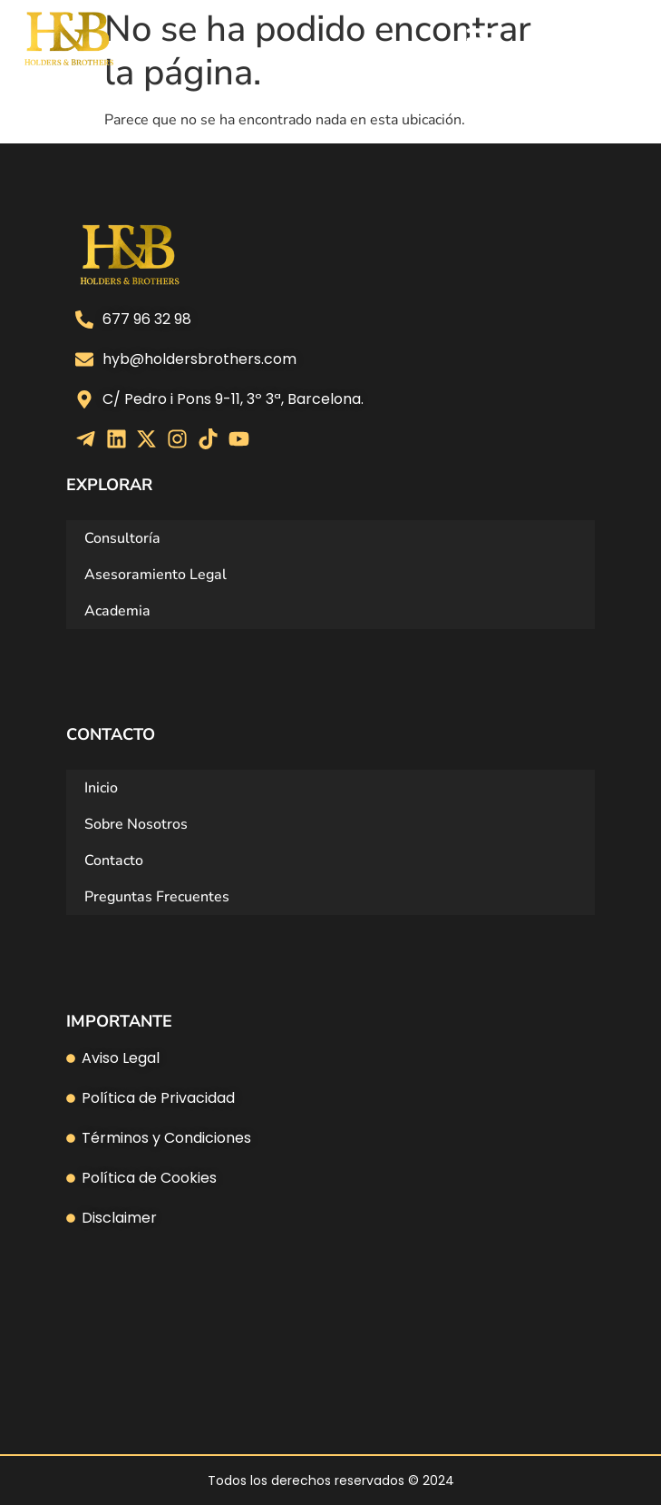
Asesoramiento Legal (155, 575)
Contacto (113, 861)
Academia (117, 611)
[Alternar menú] (483, 39)
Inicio (101, 788)
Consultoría (122, 538)
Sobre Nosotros (136, 824)
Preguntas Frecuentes (156, 897)
